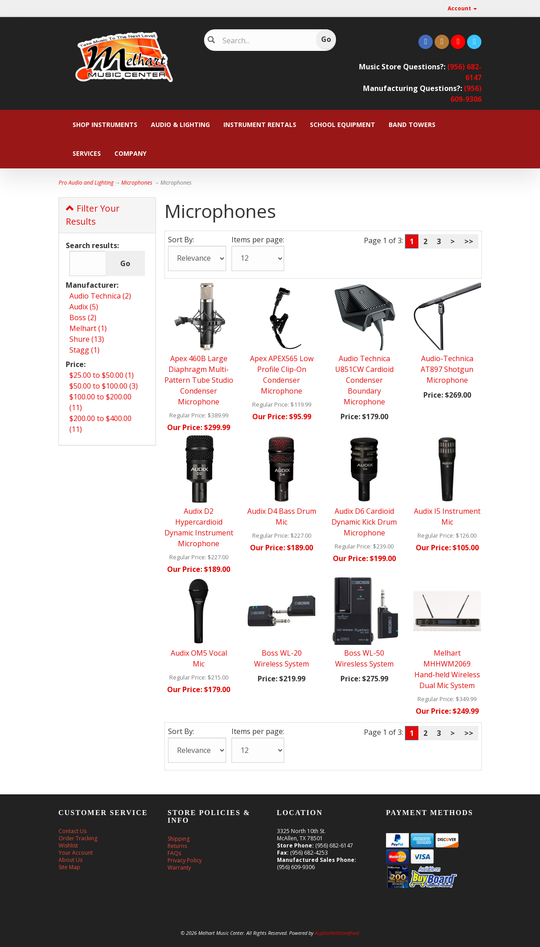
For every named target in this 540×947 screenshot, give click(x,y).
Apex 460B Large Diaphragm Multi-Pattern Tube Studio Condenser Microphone (198, 380)
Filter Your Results (92, 214)
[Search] (264, 40)
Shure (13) (86, 339)
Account (462, 8)
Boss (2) (82, 317)
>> (468, 241)
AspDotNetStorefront (337, 932)
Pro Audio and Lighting (86, 182)
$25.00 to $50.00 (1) (101, 375)
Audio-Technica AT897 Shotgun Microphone (447, 369)
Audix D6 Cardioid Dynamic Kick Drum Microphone (364, 522)
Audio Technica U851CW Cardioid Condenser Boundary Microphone (364, 380)
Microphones (136, 182)
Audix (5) (83, 307)
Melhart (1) (88, 328)
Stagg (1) (84, 350)
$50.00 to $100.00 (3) (103, 386)
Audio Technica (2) (100, 296)
